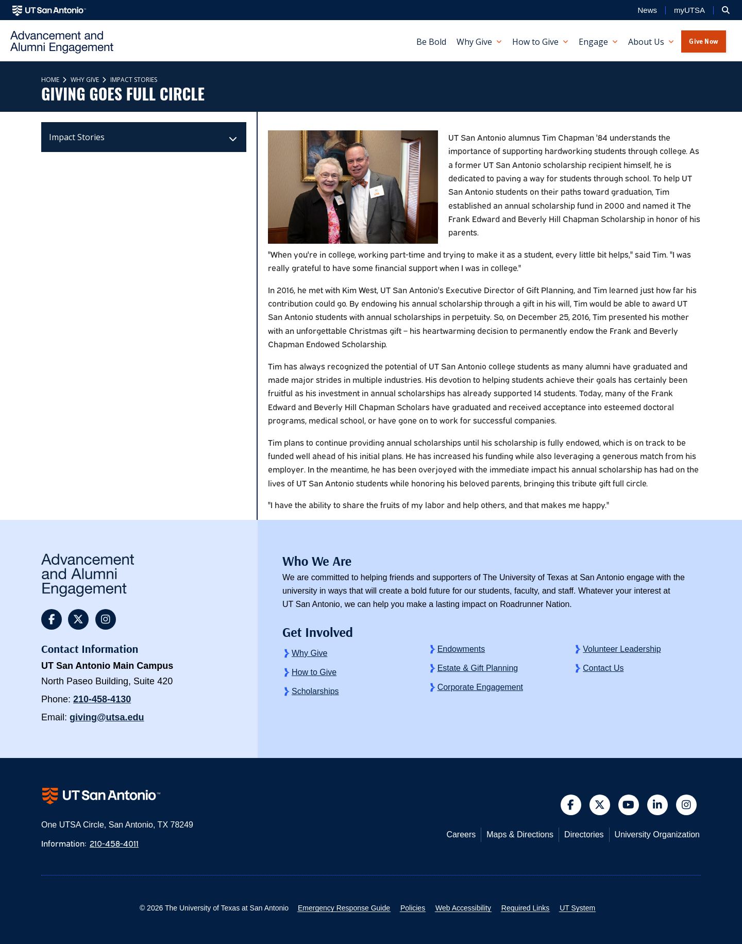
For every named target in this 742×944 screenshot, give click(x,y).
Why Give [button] (474, 41)
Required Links (525, 908)
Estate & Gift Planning (477, 668)
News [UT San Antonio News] (647, 10)
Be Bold (431, 41)
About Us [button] (646, 41)
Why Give (84, 79)
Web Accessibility (463, 908)
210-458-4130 (102, 699)
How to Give (314, 672)
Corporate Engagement (480, 687)
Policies (412, 908)
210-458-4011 (114, 843)
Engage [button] (593, 41)
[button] (726, 10)
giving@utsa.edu (107, 717)
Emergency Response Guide (344, 908)
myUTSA (689, 10)
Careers (461, 834)
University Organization (657, 834)
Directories (583, 834)
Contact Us (603, 668)
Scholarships (315, 691)
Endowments (461, 649)
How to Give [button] (535, 41)
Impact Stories (133, 79)
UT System (577, 908)
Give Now (703, 41)
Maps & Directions (519, 834)
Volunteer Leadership (622, 649)
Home (50, 79)
